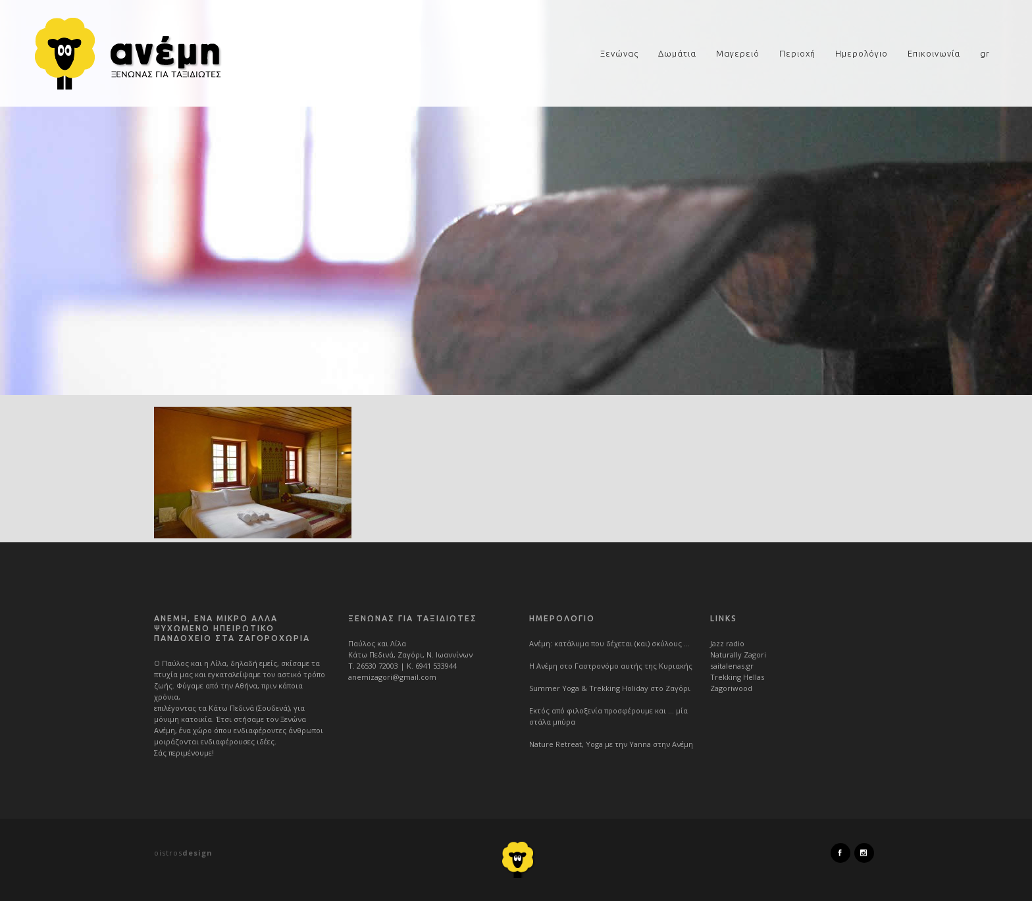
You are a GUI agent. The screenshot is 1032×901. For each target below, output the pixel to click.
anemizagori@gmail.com (392, 677)
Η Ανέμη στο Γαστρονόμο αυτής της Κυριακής (610, 666)
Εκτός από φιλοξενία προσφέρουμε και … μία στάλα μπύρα (608, 716)
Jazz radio (727, 643)
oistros (183, 853)
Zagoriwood (731, 688)
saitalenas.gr (732, 666)
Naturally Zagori (738, 654)
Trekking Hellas (737, 677)
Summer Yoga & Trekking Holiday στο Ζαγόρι (609, 688)
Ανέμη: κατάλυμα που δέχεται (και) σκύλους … (609, 643)
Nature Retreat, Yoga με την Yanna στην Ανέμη (611, 744)
